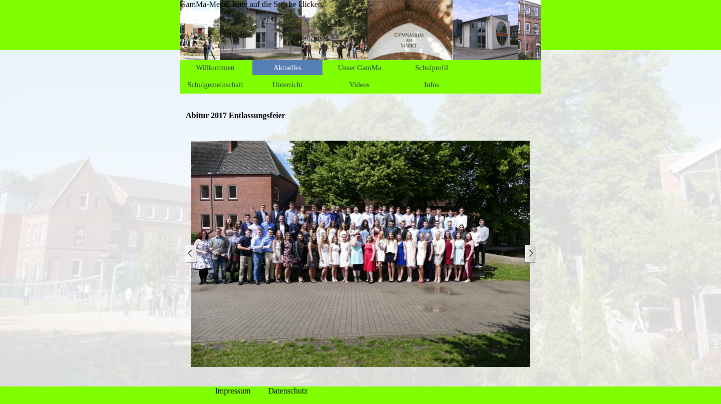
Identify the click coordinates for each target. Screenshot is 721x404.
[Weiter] (530, 254)
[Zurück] (191, 254)
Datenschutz (287, 390)
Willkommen (215, 68)
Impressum (232, 390)
